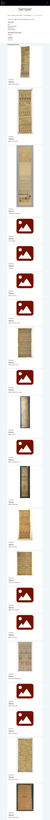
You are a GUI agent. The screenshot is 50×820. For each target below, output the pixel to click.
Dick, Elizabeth (15, 609)
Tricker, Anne (15, 817)
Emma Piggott (12, 241)
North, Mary (15, 141)
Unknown (11, 268)
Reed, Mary (14, 733)
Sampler (11, 79)
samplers (10, 34)
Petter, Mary (15, 706)
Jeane (13, 434)
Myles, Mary (15, 504)
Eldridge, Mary (17, 678)
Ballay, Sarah (15, 364)
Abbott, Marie (15, 84)
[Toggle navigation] (47, 3)
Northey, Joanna (16, 323)
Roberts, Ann (15, 779)
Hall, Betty (14, 547)
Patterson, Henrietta (17, 392)
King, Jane (14, 637)
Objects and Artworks (17, 15)
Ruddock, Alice (15, 462)
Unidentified (17, 213)
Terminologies (27, 15)
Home (8, 15)
